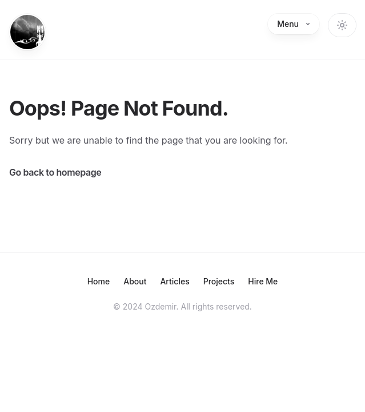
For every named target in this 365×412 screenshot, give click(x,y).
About (134, 281)
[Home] (27, 32)
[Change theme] (342, 25)
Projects (219, 281)
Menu (293, 24)
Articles (174, 281)
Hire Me (263, 281)
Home (98, 281)
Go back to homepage (55, 172)
